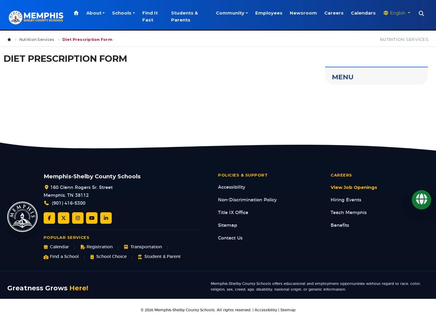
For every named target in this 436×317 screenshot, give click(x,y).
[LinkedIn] (106, 218)
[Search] (421, 13)
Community (230, 13)
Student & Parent (159, 257)
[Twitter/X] (63, 218)
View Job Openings (354, 187)
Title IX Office (233, 212)
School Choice (108, 257)
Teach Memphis (349, 212)
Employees (268, 13)
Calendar (56, 247)
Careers (334, 13)
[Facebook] (49, 218)
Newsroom (303, 13)
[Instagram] (78, 218)
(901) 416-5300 (68, 203)
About (94, 13)
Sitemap (227, 225)
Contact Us (230, 238)
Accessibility (231, 187)
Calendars (363, 13)
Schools (122, 13)
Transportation (143, 247)
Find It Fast (151, 16)
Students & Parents (185, 16)
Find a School (61, 257)
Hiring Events (346, 200)
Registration (96, 247)
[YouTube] (91, 218)
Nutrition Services (36, 39)
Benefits (340, 225)
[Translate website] (397, 13)
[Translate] (421, 200)
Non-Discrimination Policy (247, 200)
